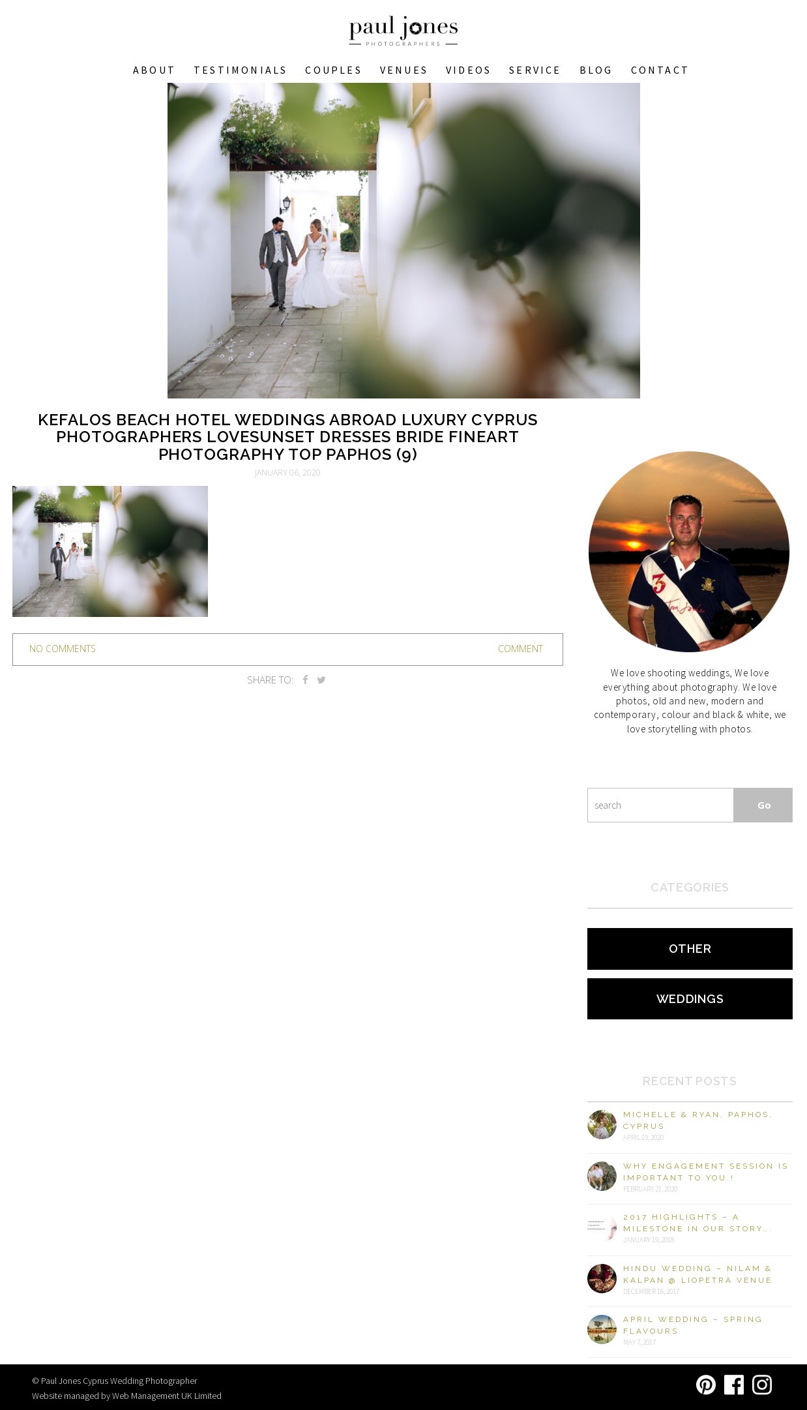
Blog (596, 69)
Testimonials (240, 69)
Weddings (690, 999)
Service (535, 69)
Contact (660, 69)
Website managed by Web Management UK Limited (127, 1396)
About (154, 69)
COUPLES (333, 69)
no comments (62, 648)
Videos (469, 69)
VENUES (404, 69)
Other (690, 948)
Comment (520, 648)
